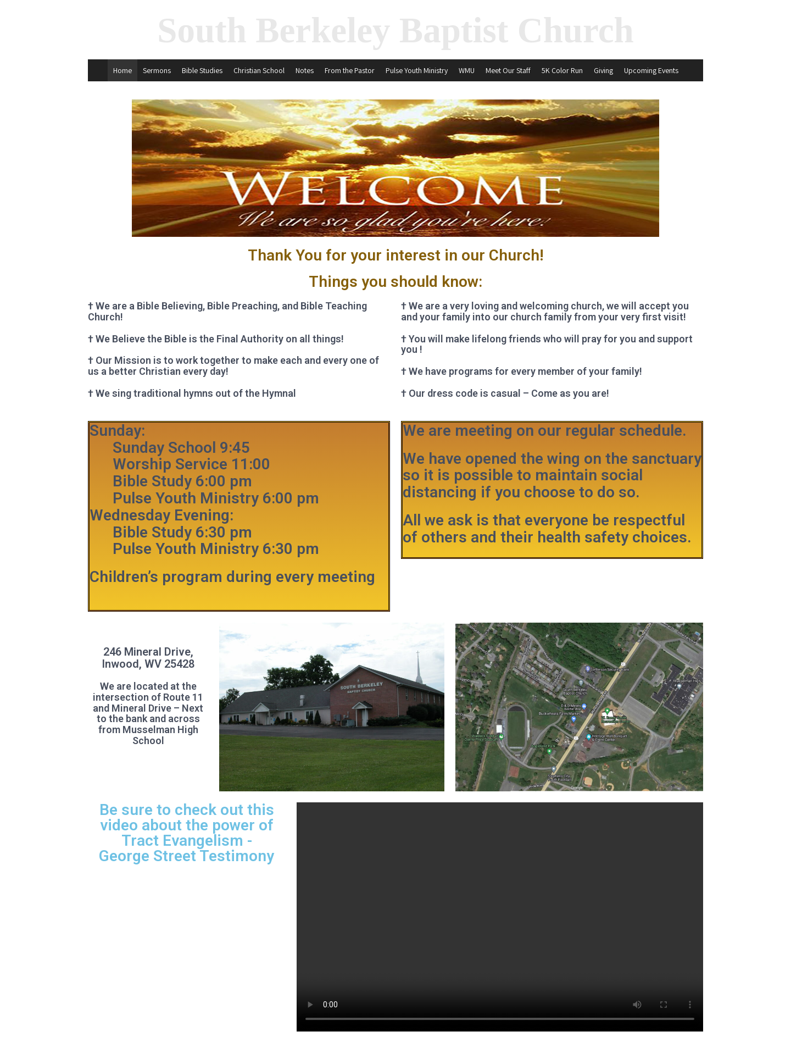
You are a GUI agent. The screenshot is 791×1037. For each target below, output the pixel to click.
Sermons (157, 70)
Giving (603, 70)
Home (122, 70)
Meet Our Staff (508, 70)
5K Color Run (562, 70)
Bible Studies (202, 70)
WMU (467, 70)
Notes (305, 70)
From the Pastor (350, 70)
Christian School (259, 70)
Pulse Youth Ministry (417, 70)
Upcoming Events (651, 70)
